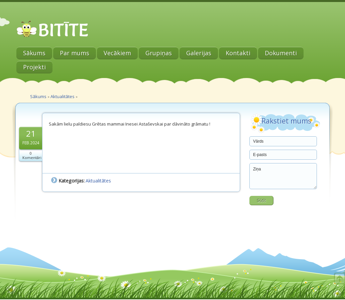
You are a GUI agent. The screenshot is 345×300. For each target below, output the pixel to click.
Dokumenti (281, 53)
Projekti (34, 67)
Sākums (34, 53)
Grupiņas (158, 53)
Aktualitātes (62, 96)
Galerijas (198, 53)
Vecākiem (117, 53)
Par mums (74, 53)
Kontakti (238, 53)
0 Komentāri (31, 155)
